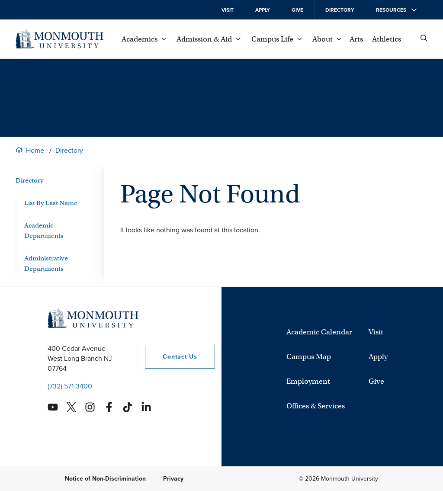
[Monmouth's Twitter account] (71, 407)
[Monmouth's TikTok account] (127, 407)
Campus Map (308, 356)
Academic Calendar (319, 332)
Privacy (173, 478)
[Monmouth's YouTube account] (53, 407)
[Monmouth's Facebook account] (109, 407)
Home (35, 150)
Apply (262, 10)
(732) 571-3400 (70, 386)
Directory (339, 10)
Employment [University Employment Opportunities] (308, 381)
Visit (228, 10)
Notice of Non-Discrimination (105, 478)
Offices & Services (315, 406)
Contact (171, 356)
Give (297, 10)
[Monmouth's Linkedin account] (146, 407)
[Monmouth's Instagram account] (90, 407)
